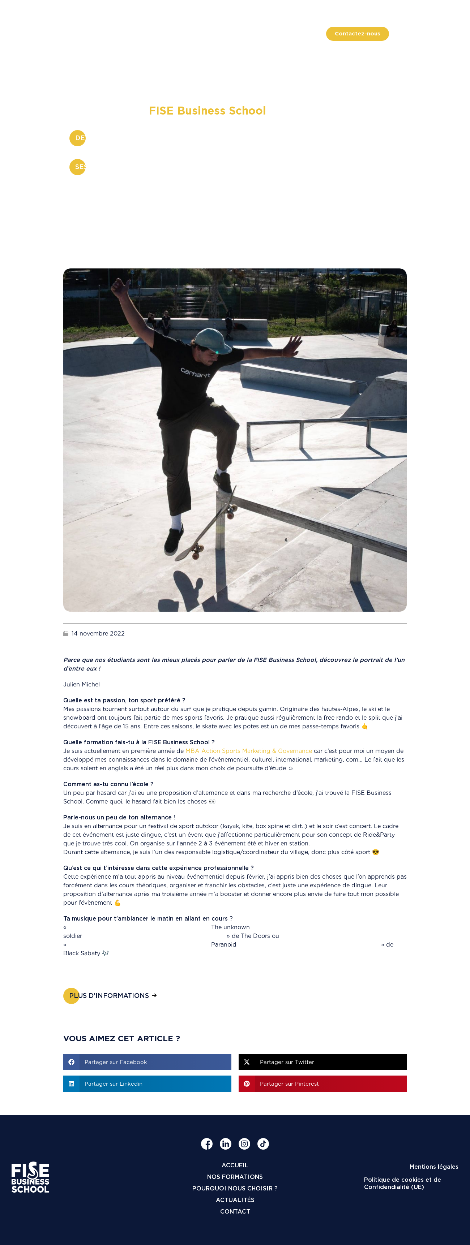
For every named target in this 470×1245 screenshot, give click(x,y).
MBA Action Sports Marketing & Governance (248, 751)
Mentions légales (434, 1166)
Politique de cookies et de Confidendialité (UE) (402, 1183)
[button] (147, 1062)
